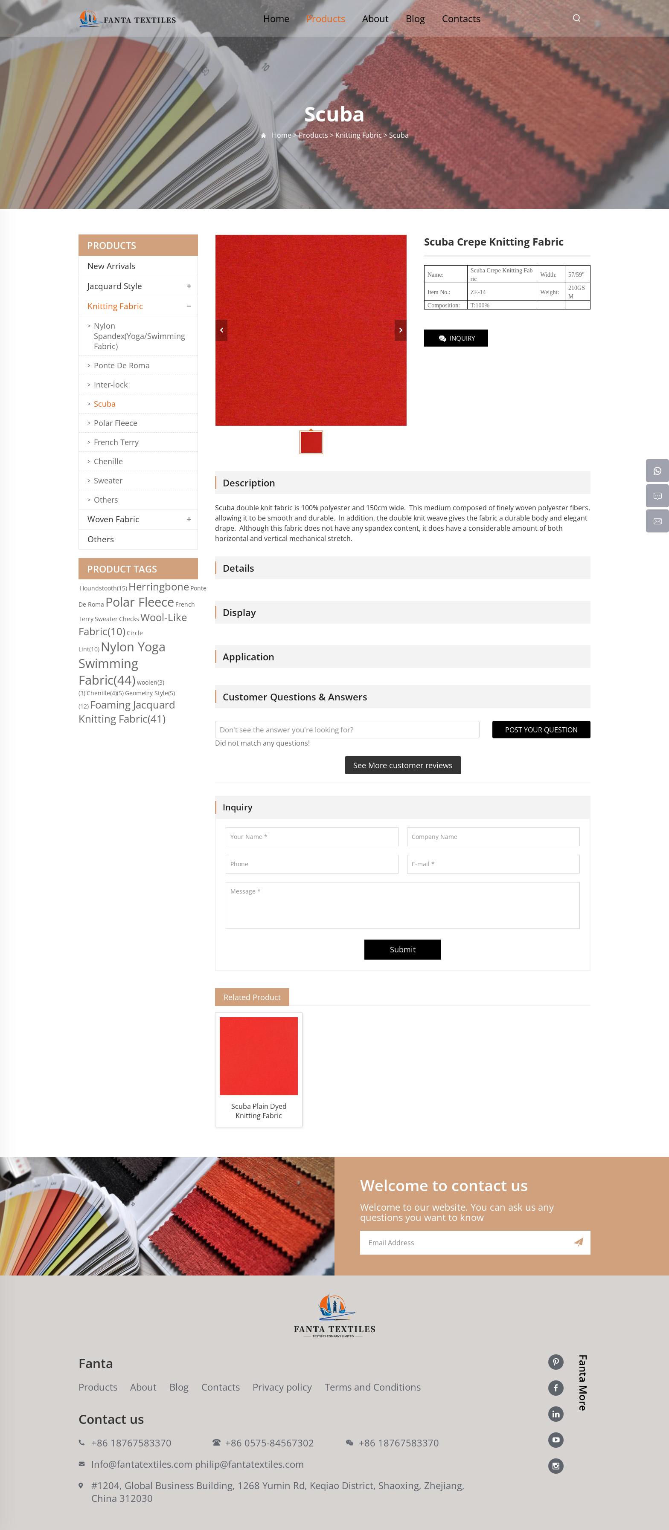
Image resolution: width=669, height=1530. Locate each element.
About (375, 18)
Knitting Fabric (115, 306)
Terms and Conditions (373, 1386)
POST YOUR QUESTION (541, 730)
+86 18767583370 (131, 1442)
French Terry (116, 442)
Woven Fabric (113, 519)
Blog (415, 18)
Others (106, 500)
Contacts (461, 18)
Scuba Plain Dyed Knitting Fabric (259, 1111)
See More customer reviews (403, 765)
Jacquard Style (114, 286)
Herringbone (158, 586)
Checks (129, 619)
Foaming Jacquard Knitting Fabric (127, 711)
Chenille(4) (105, 693)
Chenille (108, 461)
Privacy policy (282, 1386)
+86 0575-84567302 (269, 1442)
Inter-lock (111, 384)
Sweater (108, 480)
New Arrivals (114, 266)
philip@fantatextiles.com (249, 1464)
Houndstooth (103, 588)
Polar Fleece (115, 423)
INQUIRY (456, 339)
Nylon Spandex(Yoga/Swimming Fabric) (139, 336)
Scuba (105, 404)
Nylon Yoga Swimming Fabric (122, 663)
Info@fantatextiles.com (141, 1464)
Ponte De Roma (122, 365)
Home (276, 18)
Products (325, 18)
